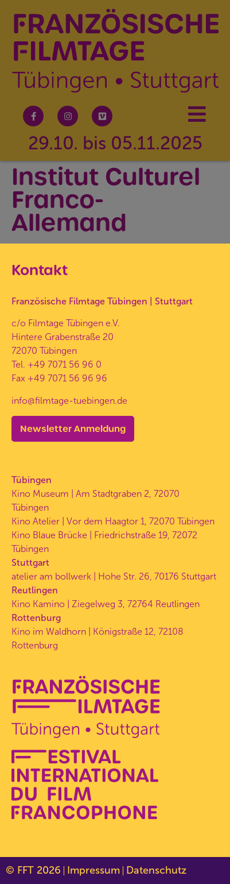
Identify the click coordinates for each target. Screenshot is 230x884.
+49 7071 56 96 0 (65, 364)
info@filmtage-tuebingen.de (69, 401)
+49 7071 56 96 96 (67, 378)
